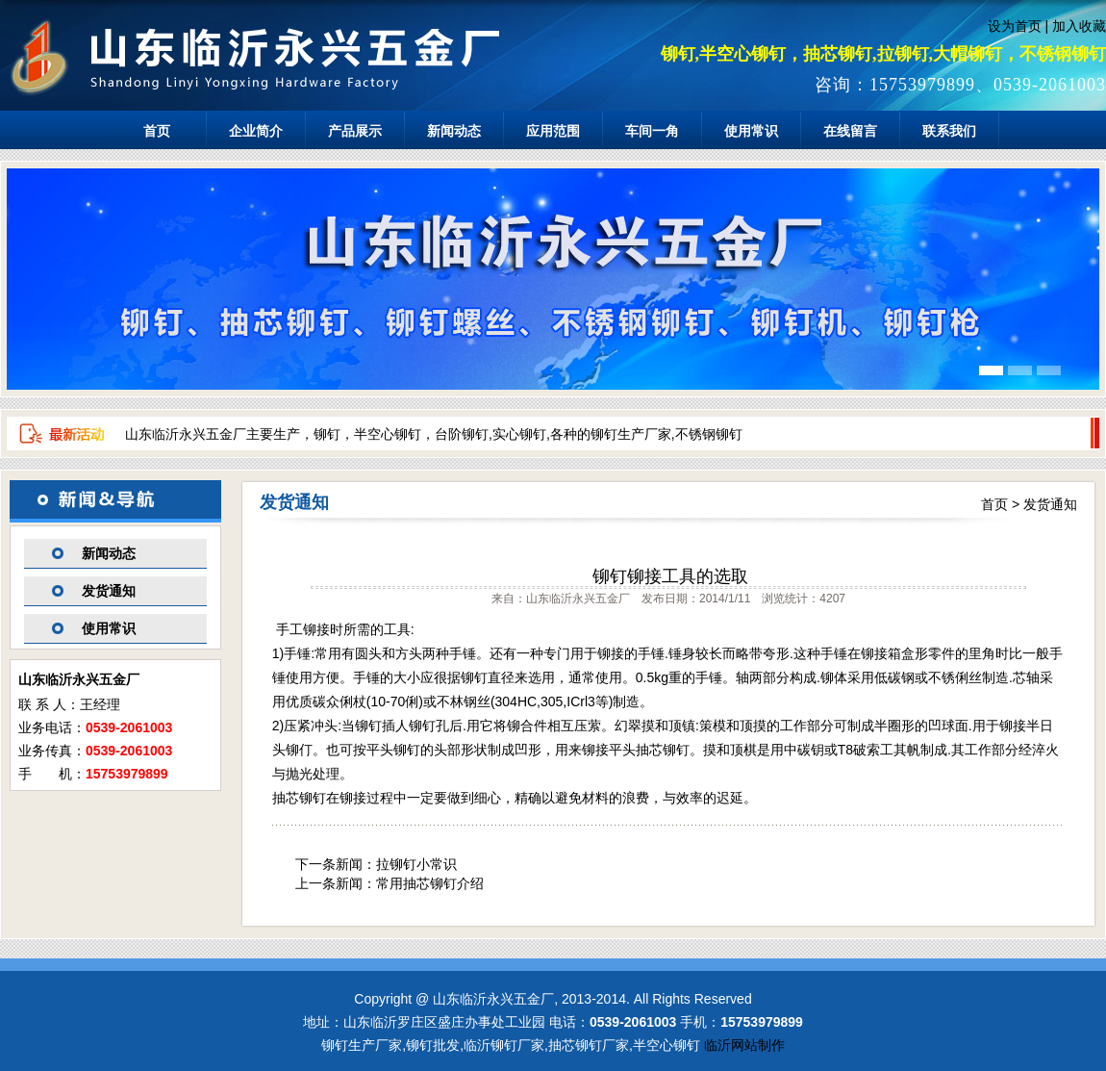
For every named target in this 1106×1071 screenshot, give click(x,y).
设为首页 (1015, 26)
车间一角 (652, 131)
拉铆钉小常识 (416, 864)
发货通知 (109, 591)
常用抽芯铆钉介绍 (430, 883)
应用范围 (553, 131)
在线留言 (850, 131)
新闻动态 (454, 131)
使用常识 (751, 131)
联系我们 (949, 131)
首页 (156, 131)
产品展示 (355, 131)
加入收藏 (1079, 26)
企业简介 (256, 131)
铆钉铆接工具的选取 (670, 576)
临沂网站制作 (744, 1045)
